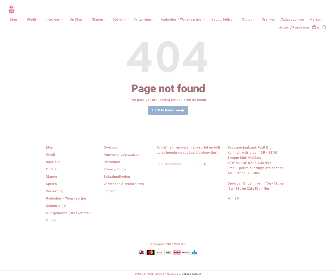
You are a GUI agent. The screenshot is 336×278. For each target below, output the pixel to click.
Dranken (268, 20)
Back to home (163, 110)
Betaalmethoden (117, 177)
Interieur (53, 20)
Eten (13, 20)
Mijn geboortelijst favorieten (68, 213)
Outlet (247, 20)
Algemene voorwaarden (122, 155)
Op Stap (75, 20)
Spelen (118, 20)
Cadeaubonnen (292, 20)
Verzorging (142, 20)
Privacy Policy (115, 169)
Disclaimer (112, 162)
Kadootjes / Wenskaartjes (181, 20)
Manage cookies (191, 274)
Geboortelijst (221, 20)
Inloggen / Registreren (293, 28)
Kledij (31, 20)
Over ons (111, 148)
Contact (110, 191)
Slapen (97, 20)
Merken (316, 20)
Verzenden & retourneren (124, 184)
